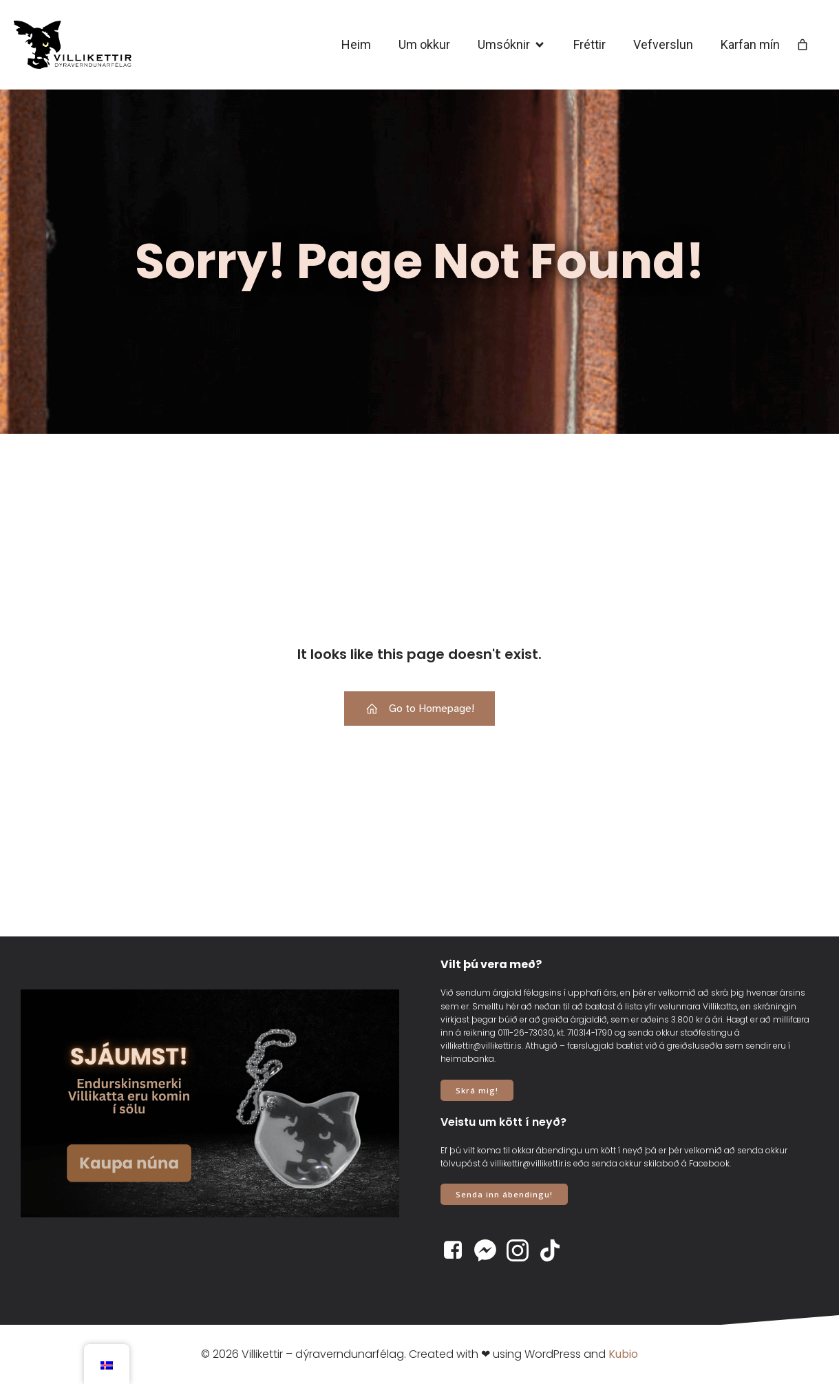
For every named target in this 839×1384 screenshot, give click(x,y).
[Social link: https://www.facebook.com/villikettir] (458, 1250)
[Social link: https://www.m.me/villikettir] (490, 1250)
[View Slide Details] (210, 1103)
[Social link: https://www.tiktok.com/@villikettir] (555, 1250)
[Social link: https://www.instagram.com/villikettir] (523, 1250)
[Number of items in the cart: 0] (802, 45)
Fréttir (589, 44)
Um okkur (424, 44)
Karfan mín (750, 44)
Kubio (623, 1354)
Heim (356, 44)
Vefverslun (663, 44)
